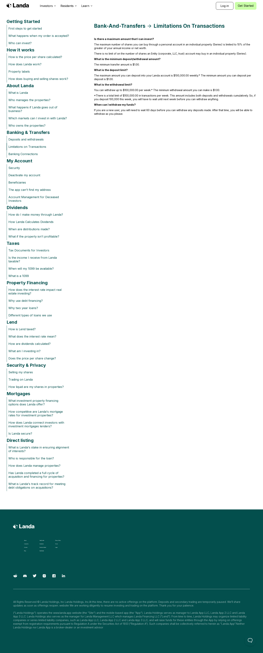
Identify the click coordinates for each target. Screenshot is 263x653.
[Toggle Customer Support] (250, 640)
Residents (42, 543)
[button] (48, 6)
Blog (25, 550)
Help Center (42, 540)
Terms (56, 543)
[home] (18, 6)
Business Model (43, 547)
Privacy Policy (58, 540)
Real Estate (42, 550)
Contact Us (26, 543)
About (25, 540)
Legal (56, 547)
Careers (26, 547)
